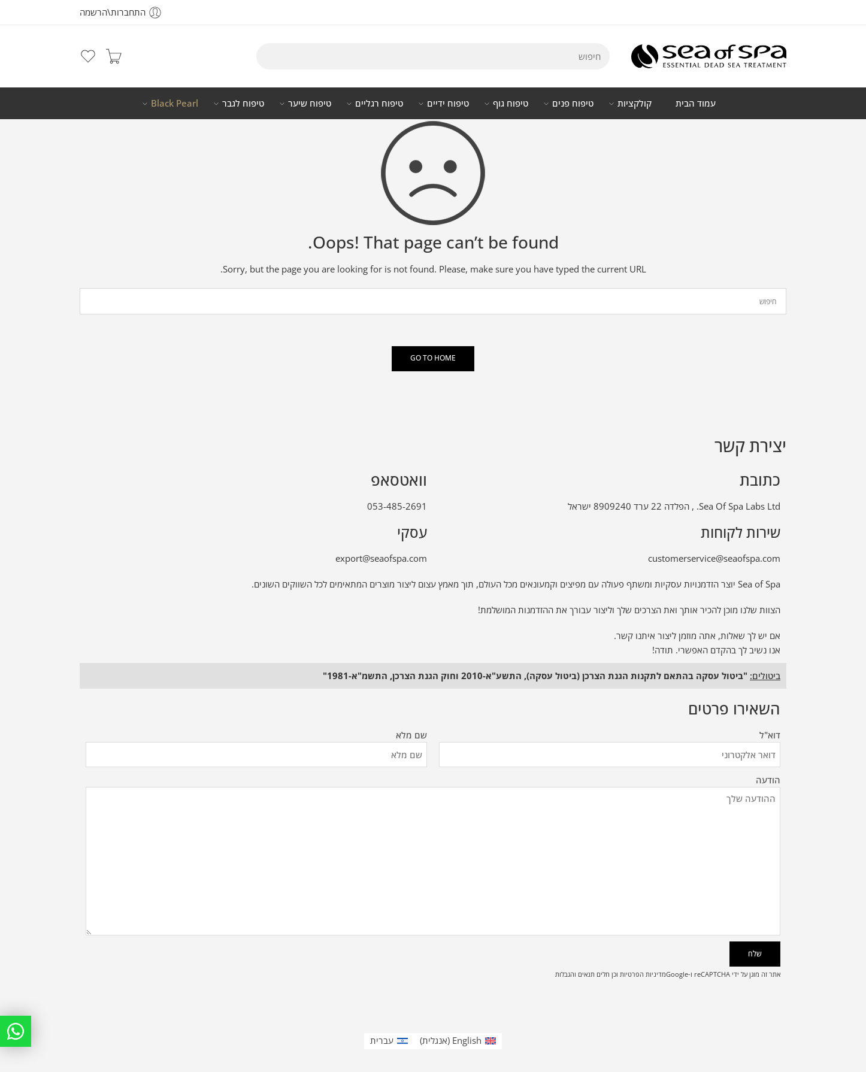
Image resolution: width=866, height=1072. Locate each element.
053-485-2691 (397, 506)
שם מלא (256, 735)
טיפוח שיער (309, 104)
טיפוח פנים (573, 104)
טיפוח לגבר (243, 104)
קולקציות (634, 104)
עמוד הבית (696, 103)
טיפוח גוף (510, 104)
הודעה (433, 787)
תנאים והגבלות (575, 974)
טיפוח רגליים (379, 104)
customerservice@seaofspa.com (714, 558)
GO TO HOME (433, 358)
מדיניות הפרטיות (643, 974)
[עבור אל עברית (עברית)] (389, 1041)
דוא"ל (609, 735)
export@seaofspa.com (381, 558)
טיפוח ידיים (448, 104)
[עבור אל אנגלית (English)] (458, 1041)
